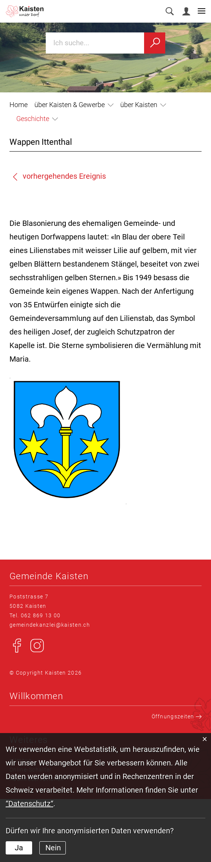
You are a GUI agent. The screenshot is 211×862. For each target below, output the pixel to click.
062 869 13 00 (41, 615)
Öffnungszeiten (177, 716)
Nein (53, 847)
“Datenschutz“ (29, 803)
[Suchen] (154, 43)
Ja (19, 847)
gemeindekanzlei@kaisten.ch (49, 625)
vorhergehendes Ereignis (58, 176)
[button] (73, 105)
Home (18, 105)
